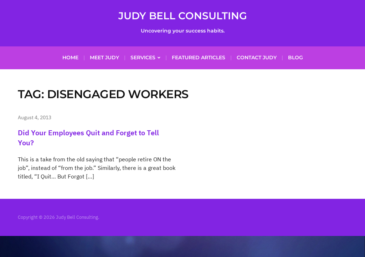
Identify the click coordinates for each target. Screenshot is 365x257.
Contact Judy (257, 57)
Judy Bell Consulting (182, 16)
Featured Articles (198, 57)
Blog (295, 57)
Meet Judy (104, 57)
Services (142, 57)
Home (70, 57)
